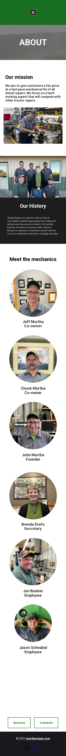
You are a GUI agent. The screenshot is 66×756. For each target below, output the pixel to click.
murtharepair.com (38, 738)
